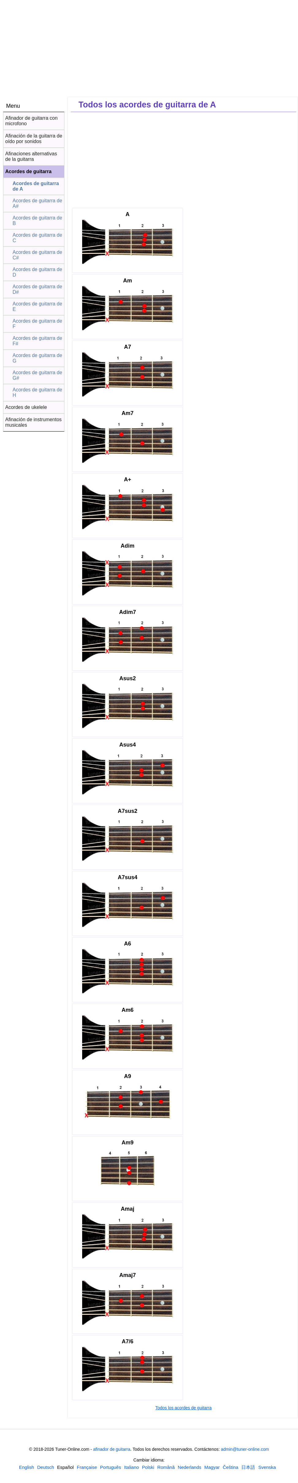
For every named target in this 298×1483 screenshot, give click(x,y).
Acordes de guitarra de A (36, 186)
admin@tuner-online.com (245, 1449)
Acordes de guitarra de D (37, 272)
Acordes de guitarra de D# (37, 289)
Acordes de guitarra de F (37, 323)
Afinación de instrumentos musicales (33, 422)
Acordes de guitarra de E (37, 306)
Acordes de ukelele (26, 407)
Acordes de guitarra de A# (37, 203)
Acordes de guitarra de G (37, 358)
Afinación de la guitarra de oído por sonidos (33, 138)
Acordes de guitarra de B (37, 220)
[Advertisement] (183, 160)
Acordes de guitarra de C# (37, 255)
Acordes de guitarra (28, 171)
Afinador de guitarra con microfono (31, 120)
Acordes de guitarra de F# (37, 341)
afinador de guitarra (111, 1449)
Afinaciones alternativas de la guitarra (31, 156)
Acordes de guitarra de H (37, 392)
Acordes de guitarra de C (37, 237)
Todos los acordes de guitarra (183, 1407)
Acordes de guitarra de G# (37, 375)
